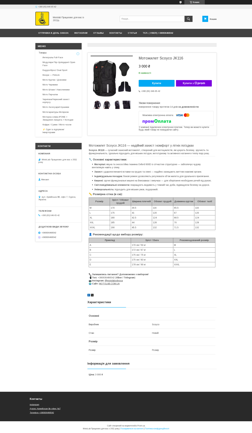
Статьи (132, 33)
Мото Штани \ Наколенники (56, 89)
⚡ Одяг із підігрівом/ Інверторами (53, 131)
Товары (43, 52)
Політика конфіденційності (157, 429)
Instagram (80, 33)
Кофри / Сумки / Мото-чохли (57, 124)
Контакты (115, 33)
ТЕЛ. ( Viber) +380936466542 (158, 33)
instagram (34, 404)
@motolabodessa (114, 280)
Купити (156, 83)
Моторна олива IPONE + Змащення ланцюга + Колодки (58, 118)
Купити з (194, 83)
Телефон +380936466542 (42, 412)
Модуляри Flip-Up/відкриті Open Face (59, 63)
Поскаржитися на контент (131, 429)
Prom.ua (141, 426)
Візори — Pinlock (51, 75)
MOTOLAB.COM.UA (109, 283)
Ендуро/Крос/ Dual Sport (55, 70)
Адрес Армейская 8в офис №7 (45, 408)
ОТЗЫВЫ (98, 33)
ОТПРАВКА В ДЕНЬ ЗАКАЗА (53, 33)
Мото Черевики (50, 84)
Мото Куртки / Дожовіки (54, 80)
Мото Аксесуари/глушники (56, 107)
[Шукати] (188, 19)
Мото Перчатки (50, 94)
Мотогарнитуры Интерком (56, 112)
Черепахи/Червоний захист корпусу (56, 100)
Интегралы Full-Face (53, 57)
